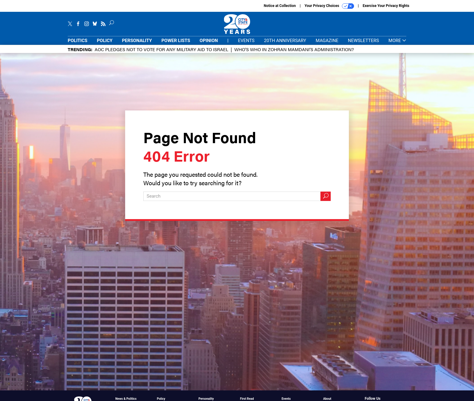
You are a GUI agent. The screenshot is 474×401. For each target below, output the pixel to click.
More (397, 40)
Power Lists (175, 40)
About (327, 398)
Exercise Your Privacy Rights (386, 6)
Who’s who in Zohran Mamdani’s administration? (294, 49)
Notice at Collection (280, 6)
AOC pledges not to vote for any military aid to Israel (161, 49)
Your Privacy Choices (329, 6)
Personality (137, 40)
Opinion (209, 40)
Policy (104, 40)
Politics (77, 40)
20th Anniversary (285, 40)
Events (246, 40)
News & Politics (126, 398)
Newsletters (363, 40)
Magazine (327, 40)
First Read (247, 398)
